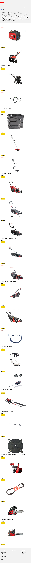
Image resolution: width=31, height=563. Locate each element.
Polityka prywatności (3, 552)
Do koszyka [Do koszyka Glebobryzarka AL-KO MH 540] (3, 90)
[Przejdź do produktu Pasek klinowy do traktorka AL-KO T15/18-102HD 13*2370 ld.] (15, 489)
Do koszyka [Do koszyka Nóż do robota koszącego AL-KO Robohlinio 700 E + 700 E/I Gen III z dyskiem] (3, 458)
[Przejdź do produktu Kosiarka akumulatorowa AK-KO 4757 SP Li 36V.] (15, 186)
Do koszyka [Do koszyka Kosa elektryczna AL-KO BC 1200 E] (3, 155)
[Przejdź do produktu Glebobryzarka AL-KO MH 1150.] (15, 57)
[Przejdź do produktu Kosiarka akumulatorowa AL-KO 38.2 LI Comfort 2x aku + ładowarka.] (15, 208)
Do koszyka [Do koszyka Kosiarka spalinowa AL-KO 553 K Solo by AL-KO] (3, 328)
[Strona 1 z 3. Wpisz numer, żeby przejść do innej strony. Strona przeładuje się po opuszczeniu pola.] (26, 24)
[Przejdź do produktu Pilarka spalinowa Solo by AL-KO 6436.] (15, 532)
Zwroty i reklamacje (3, 554)
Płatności (2, 557)
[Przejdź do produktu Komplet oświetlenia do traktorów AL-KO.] (15, 100)
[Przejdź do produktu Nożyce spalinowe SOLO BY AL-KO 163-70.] (15, 403)
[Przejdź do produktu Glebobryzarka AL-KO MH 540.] (15, 78)
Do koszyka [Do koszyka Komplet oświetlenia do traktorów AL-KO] (3, 112)
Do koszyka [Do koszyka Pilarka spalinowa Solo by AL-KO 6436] (3, 544)
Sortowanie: (2, 23)
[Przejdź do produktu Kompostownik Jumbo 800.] (15, 122)
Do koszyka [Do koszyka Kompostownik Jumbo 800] (3, 133)
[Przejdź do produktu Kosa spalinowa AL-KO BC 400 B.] (15, 165)
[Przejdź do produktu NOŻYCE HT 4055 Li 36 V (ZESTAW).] (15, 381)
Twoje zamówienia (24, 551)
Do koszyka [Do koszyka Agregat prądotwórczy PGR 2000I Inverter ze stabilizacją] (3, 47)
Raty (1, 558)
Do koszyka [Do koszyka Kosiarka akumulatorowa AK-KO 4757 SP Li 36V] (3, 198)
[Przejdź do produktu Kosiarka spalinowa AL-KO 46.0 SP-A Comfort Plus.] (15, 273)
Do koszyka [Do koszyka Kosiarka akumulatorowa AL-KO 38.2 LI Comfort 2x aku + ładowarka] (3, 220)
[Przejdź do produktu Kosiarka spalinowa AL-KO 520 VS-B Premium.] (15, 294)
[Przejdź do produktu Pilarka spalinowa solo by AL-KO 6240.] (15, 511)
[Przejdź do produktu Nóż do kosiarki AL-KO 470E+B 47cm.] (15, 424)
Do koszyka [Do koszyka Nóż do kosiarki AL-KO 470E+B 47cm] (3, 436)
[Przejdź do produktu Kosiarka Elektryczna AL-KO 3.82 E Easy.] (15, 251)
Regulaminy (2, 553)
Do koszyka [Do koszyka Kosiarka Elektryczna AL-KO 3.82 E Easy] (3, 263)
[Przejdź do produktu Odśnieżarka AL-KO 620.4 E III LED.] (15, 467)
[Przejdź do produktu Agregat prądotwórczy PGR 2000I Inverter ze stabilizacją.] (15, 35)
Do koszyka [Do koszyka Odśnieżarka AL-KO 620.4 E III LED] (3, 479)
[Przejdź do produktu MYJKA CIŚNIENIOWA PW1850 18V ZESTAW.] (15, 359)
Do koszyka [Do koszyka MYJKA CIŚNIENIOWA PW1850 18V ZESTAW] (3, 371)
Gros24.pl (2, 9)
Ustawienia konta (23, 552)
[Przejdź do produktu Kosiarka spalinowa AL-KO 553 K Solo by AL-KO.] (15, 316)
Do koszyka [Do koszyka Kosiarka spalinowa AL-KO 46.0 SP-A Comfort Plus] (3, 285)
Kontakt (2, 551)
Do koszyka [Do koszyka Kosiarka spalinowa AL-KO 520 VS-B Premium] (3, 306)
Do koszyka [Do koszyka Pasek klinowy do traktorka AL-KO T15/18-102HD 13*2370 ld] (3, 501)
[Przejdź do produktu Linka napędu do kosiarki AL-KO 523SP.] (15, 338)
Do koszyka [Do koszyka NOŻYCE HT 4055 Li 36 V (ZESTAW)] (3, 393)
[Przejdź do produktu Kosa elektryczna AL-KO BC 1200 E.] (15, 143)
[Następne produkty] (25, 547)
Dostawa (2, 559)
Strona (25, 24)
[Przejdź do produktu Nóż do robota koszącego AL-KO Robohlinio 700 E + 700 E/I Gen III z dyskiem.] (15, 446)
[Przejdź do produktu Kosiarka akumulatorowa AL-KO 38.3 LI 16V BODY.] (15, 230)
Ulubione (22, 553)
